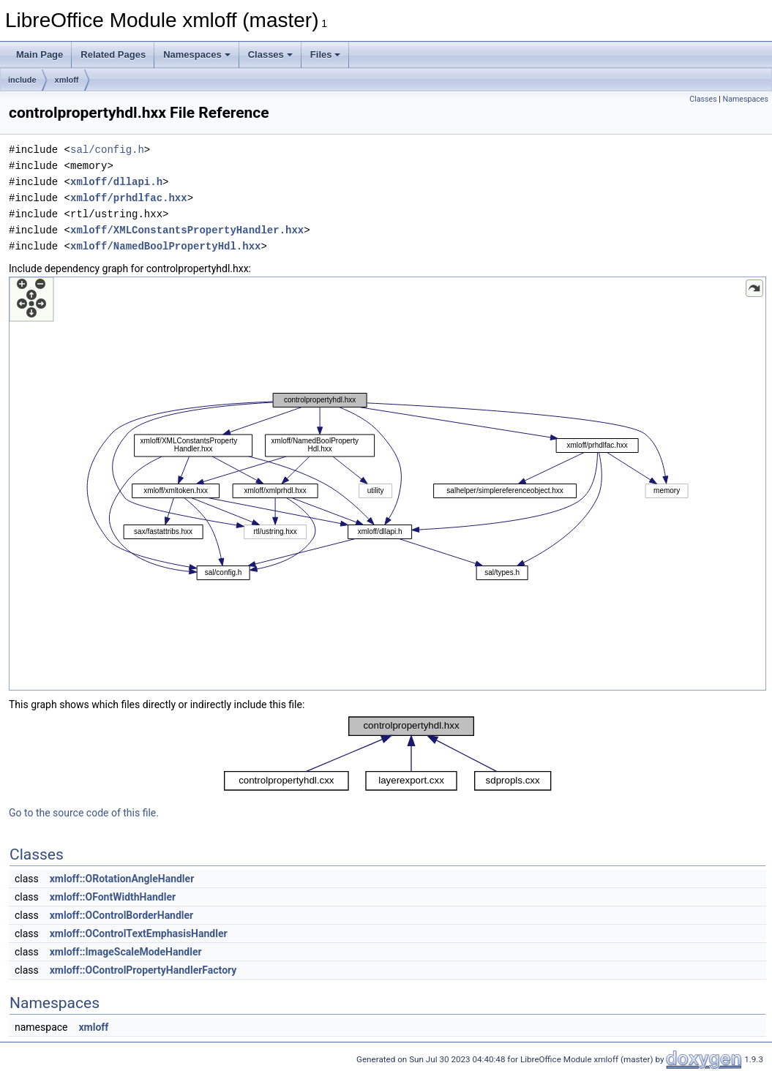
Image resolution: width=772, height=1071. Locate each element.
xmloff (67, 79)
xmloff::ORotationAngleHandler (122, 878)
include (22, 79)
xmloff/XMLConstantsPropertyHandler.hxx (187, 230)
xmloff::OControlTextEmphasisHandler (139, 933)
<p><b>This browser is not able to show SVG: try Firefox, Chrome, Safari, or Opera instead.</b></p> (387, 483)
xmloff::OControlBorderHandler (122, 915)
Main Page (39, 54)
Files (325, 54)
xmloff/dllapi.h (116, 182)
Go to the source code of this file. (84, 813)
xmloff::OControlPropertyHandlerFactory (143, 970)
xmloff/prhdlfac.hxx (128, 198)
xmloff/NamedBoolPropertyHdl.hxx (165, 246)
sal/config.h (107, 150)
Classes (270, 54)
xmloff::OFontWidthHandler (113, 897)
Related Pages (113, 54)
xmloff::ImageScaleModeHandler (126, 952)
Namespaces (197, 54)
